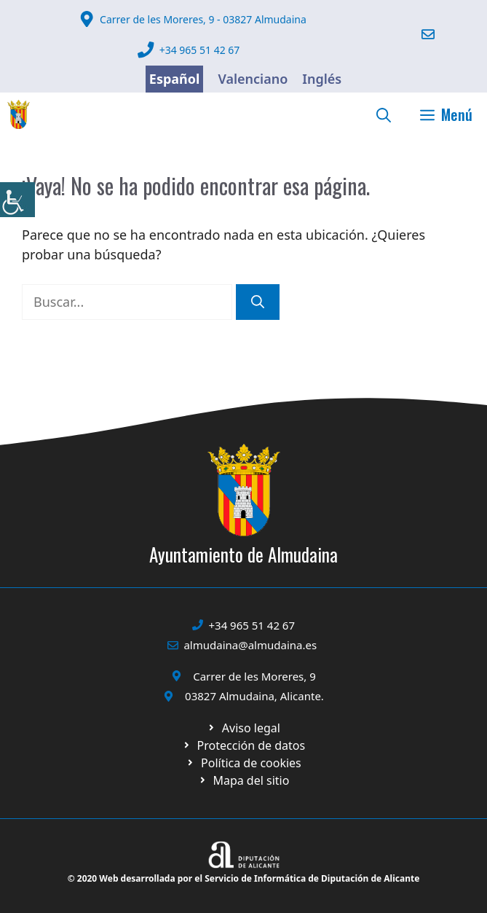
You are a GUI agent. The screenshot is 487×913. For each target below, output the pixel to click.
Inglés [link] (321, 78)
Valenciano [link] (253, 78)
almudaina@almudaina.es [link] (250, 645)
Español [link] (174, 78)
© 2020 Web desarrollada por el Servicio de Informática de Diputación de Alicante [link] (244, 878)
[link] (17, 199)
